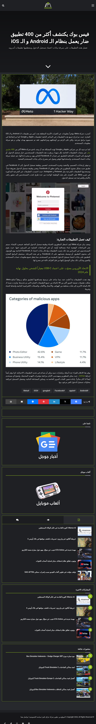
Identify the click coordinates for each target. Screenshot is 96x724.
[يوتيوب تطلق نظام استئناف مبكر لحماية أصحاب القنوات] (83, 565)
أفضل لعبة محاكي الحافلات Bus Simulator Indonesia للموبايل (52, 692)
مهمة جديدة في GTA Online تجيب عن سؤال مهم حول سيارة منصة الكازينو (48, 551)
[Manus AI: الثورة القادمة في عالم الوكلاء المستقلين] (83, 532)
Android (83, 390)
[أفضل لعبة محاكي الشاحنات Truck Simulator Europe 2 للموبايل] (83, 684)
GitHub (82, 376)
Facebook (59, 390)
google (46, 390)
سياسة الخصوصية (35, 719)
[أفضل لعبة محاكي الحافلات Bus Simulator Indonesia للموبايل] (83, 695)
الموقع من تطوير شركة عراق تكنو (54, 719)
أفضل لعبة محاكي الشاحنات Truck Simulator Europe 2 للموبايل (51, 681)
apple (71, 390)
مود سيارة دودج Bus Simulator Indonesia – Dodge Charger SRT (50, 659)
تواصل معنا (24, 719)
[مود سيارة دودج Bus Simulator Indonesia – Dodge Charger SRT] (83, 662)
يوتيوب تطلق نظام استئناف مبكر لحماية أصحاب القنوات (55, 562)
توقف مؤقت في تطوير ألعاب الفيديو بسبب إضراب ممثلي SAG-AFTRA (49, 573)
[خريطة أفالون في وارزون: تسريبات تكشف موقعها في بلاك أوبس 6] (83, 543)
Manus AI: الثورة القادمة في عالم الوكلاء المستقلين (56, 529)
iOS (35, 390)
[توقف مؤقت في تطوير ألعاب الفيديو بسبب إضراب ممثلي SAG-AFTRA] (83, 576)
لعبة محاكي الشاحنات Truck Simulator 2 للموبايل (56, 670)
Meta (26, 390)
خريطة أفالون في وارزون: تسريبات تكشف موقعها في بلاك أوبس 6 (50, 540)
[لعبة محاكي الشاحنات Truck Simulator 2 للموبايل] (83, 673)
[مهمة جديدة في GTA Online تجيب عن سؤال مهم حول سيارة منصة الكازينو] (83, 554)
